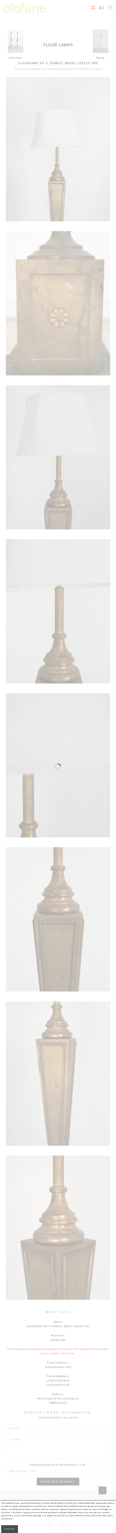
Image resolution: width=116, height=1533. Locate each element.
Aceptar (9, 1529)
